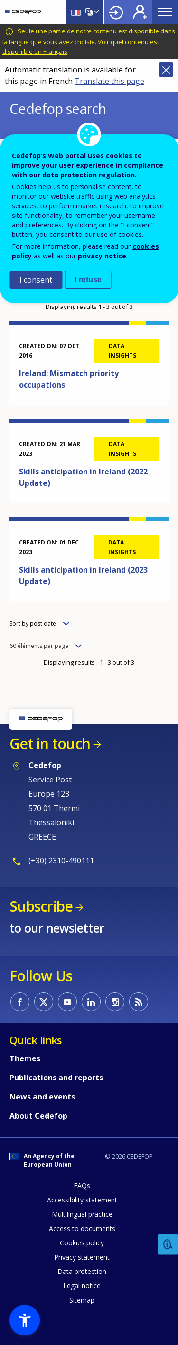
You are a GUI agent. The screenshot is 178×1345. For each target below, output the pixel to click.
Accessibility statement (82, 1199)
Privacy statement (82, 1257)
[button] (24, 1320)
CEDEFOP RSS (138, 1001)
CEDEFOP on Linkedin (91, 1001)
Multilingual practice (82, 1214)
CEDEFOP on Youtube (67, 1001)
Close (166, 69)
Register (140, 12)
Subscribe (41, 906)
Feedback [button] (168, 1244)
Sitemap (81, 1299)
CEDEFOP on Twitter (43, 1001)
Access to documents (82, 1228)
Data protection (81, 1271)
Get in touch (49, 743)
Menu (165, 12)
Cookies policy (82, 1242)
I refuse (88, 280)
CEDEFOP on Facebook (19, 1001)
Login (116, 12)
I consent (35, 280)
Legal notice (82, 1285)
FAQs (82, 1185)
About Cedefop (38, 1115)
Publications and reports (56, 1077)
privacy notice (102, 255)
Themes (24, 1058)
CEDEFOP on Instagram (114, 1001)
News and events (42, 1096)
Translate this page (109, 81)
